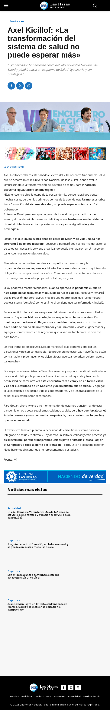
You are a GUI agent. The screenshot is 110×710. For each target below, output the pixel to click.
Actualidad (14, 508)
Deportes (14, 540)
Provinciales (16, 21)
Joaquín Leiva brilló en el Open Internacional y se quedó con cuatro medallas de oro (38, 545)
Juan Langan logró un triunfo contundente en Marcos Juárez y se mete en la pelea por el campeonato (37, 606)
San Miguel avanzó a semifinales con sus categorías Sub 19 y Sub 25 (33, 576)
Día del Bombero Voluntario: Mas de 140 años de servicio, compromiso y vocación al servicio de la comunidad (39, 514)
